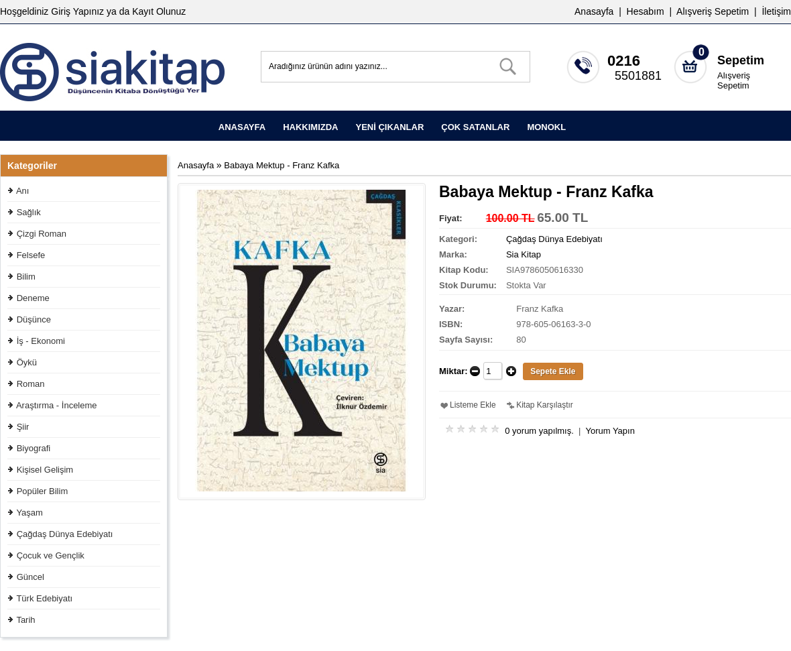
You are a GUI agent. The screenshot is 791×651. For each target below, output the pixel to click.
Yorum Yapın (609, 431)
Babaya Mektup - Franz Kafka (281, 165)
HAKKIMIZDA (310, 127)
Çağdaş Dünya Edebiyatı (65, 534)
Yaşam (29, 513)
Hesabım (645, 11)
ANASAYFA (242, 127)
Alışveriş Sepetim (733, 80)
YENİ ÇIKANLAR (389, 127)
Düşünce (34, 319)
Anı (22, 191)
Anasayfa (593, 11)
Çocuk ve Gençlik (50, 555)
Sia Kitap (523, 254)
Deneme (33, 298)
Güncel (30, 577)
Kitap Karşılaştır (544, 405)
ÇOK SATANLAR (475, 127)
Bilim (26, 277)
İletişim (776, 11)
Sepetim (740, 60)
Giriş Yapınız (77, 11)
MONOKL (546, 127)
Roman (31, 384)
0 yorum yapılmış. (539, 431)
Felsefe (31, 255)
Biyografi (34, 448)
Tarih (25, 620)
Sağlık (29, 212)
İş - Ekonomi (41, 341)
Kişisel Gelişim (45, 470)
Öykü (27, 362)
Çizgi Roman (41, 234)
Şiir (23, 427)
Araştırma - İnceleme (56, 405)
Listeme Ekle (473, 405)
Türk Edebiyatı (44, 598)
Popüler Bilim (42, 491)
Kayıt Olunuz (159, 11)
